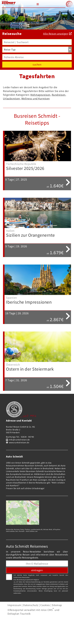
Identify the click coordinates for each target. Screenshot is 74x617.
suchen (37, 64)
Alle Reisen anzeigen (55, 33)
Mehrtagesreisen (40, 94)
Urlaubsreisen (11, 98)
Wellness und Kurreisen (35, 98)
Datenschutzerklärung (33, 582)
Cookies (45, 605)
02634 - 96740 (27, 436)
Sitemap (57, 605)
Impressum (14, 605)
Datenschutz (30, 605)
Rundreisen (58, 94)
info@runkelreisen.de (19, 439)
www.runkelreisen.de (19, 442)
